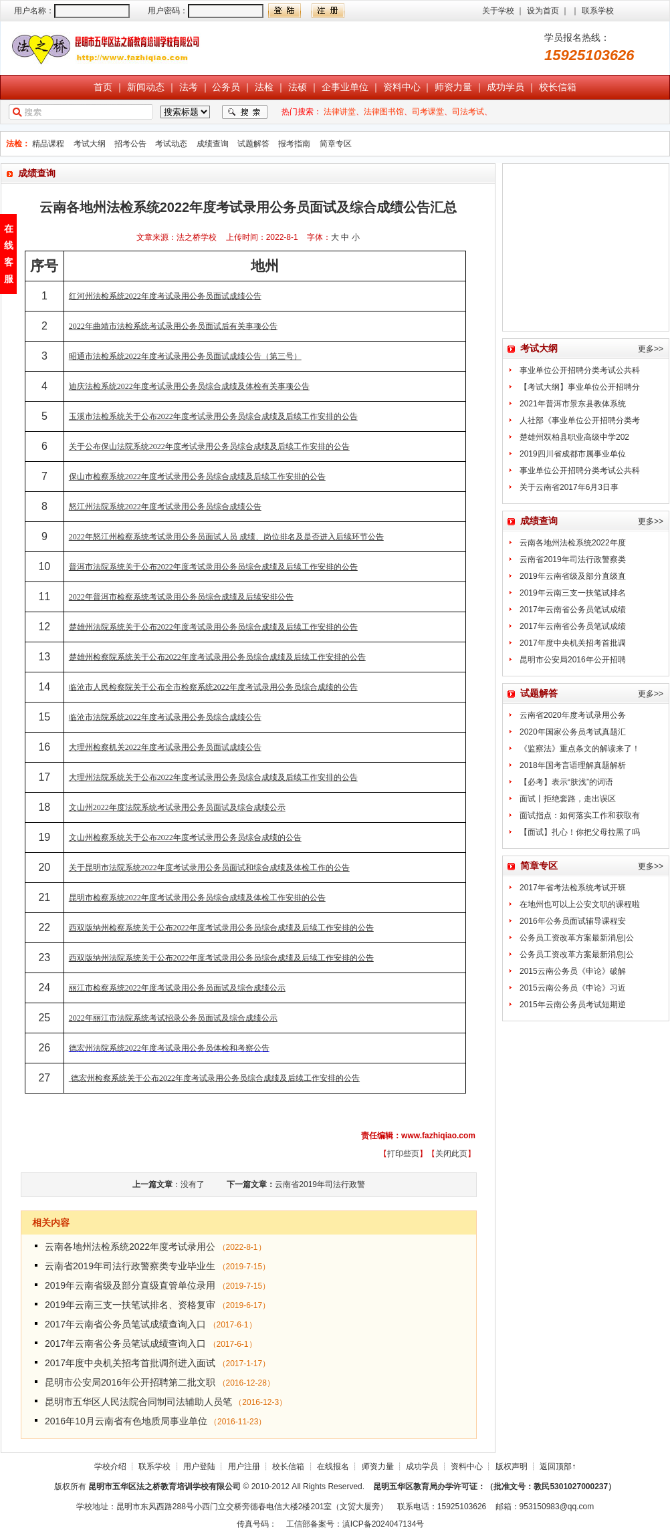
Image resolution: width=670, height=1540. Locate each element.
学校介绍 (110, 1466)
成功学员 (505, 87)
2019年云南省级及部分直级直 (573, 576)
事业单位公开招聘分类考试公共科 (580, 370)
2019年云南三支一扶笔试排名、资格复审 (130, 1304)
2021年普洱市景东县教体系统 (573, 403)
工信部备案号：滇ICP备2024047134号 (355, 1524)
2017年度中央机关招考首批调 (573, 643)
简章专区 (336, 143)
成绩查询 (213, 143)
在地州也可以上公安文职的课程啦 (580, 904)
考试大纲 (90, 143)
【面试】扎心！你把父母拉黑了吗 (580, 832)
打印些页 (403, 1153)
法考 (188, 87)
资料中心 (402, 87)
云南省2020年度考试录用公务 (573, 715)
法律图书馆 (384, 111)
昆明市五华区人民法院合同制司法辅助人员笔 (138, 1401)
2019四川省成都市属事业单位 (573, 454)
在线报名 (333, 1466)
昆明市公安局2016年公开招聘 (573, 659)
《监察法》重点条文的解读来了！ (580, 748)
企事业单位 (345, 87)
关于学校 (498, 10)
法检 (264, 87)
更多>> (650, 349)
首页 (103, 87)
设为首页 (543, 10)
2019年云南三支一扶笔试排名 (573, 593)
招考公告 (130, 143)
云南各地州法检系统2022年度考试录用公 (130, 1246)
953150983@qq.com (557, 1506)
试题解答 (253, 143)
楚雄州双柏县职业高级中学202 (574, 437)
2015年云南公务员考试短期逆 (573, 1004)
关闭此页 (451, 1153)
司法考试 (468, 111)
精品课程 (48, 143)
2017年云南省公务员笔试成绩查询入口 (125, 1324)
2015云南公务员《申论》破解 (573, 971)
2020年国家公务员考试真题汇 (573, 732)
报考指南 (294, 143)
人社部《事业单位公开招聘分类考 (580, 420)
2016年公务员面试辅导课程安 (573, 921)
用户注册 (244, 1466)
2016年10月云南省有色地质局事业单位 (126, 1421)
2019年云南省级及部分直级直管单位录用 (130, 1285)
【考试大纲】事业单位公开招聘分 (580, 387)
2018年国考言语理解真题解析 (573, 765)
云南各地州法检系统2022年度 (573, 542)
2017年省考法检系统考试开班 (573, 887)
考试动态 (171, 143)
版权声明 (511, 1466)
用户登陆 (199, 1466)
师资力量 (453, 87)
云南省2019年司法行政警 (320, 1184)
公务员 (226, 87)
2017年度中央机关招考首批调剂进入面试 (130, 1363)
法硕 (297, 87)
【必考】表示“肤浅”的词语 (566, 782)
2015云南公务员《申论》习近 (573, 988)
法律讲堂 (340, 111)
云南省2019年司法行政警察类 (573, 559)
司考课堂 (428, 111)
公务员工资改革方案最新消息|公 (577, 937)
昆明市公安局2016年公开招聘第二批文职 (130, 1382)
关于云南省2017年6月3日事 (569, 487)
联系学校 (598, 10)
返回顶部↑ (558, 1466)
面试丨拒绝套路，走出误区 (568, 798)
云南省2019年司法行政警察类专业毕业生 (130, 1266)
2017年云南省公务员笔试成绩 (573, 609)
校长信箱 (557, 87)
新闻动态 (145, 87)
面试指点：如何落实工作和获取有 (580, 815)
